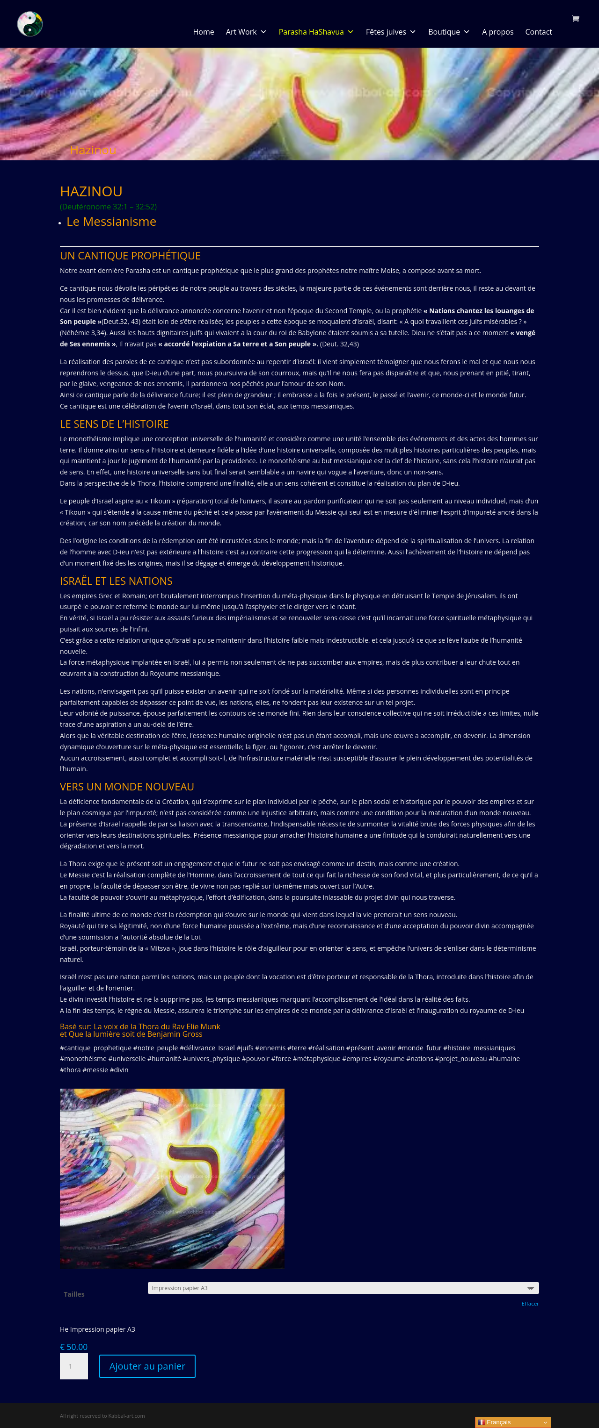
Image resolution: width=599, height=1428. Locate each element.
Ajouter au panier (147, 1366)
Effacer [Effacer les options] (530, 1303)
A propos (497, 32)
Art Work (246, 32)
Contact (539, 32)
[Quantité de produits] (74, 1366)
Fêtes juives (391, 32)
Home (203, 32)
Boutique (449, 32)
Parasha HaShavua (316, 32)
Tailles (74, 1294)
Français (494, 1422)
